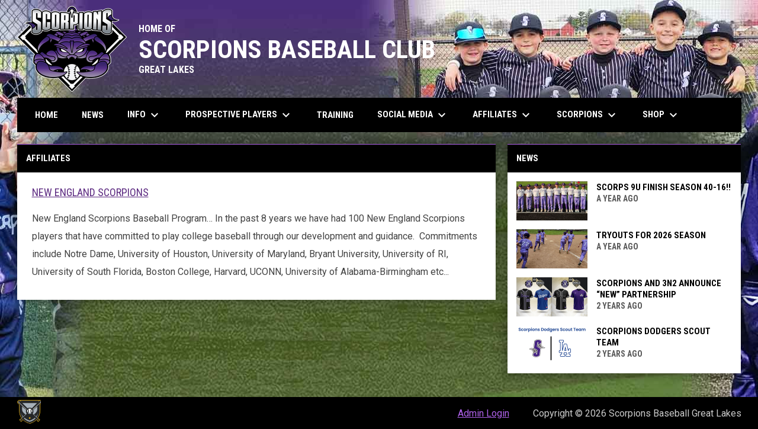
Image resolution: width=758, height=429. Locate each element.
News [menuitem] (93, 115)
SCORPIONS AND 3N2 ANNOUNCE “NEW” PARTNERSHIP (658, 289)
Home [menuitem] (46, 115)
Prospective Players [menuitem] (239, 115)
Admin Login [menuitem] (483, 413)
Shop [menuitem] (661, 115)
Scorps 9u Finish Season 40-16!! (663, 187)
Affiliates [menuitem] (503, 115)
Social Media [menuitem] (413, 115)
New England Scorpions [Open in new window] (90, 192)
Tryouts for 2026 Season (651, 235)
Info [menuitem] (144, 115)
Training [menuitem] (335, 115)
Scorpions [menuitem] (588, 115)
